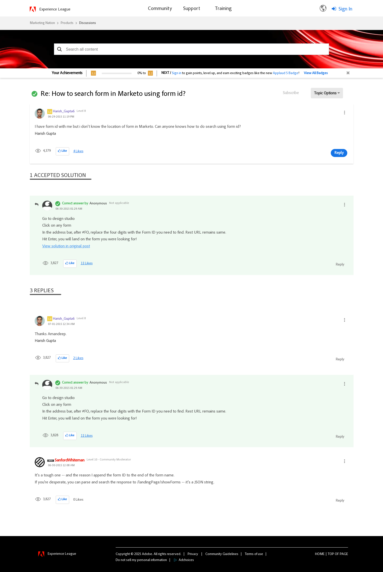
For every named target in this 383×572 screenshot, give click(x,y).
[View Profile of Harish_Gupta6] (63, 111)
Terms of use (254, 554)
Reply (339, 153)
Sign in (176, 73)
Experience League (54, 9)
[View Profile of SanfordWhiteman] (69, 460)
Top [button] (331, 554)
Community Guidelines (221, 554)
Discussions (87, 23)
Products (67, 23)
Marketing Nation (42, 23)
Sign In (345, 9)
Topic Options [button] (325, 93)
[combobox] (191, 49)
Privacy (193, 554)
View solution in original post (66, 246)
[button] (59, 49)
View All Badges (316, 73)
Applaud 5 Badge (285, 73)
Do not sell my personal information (141, 560)
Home (320, 554)
